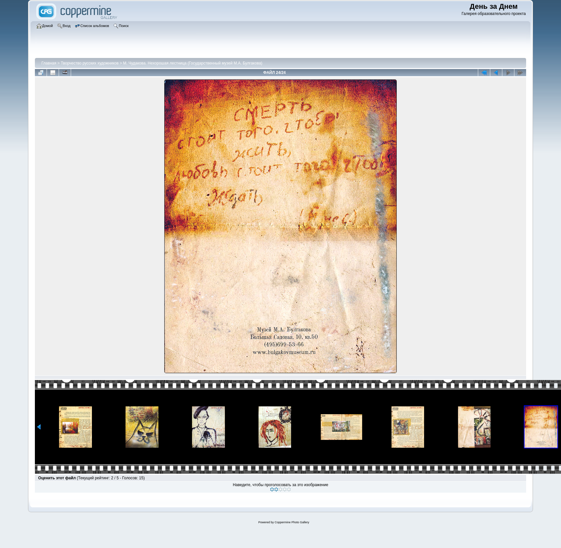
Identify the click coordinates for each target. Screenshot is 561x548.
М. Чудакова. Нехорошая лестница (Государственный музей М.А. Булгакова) (192, 63)
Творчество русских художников (89, 63)
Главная (48, 63)
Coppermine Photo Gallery (291, 522)
